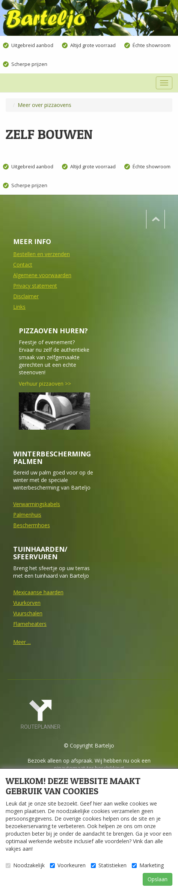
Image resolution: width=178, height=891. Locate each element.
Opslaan (157, 879)
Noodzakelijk (25, 865)
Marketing (148, 865)
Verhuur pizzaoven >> (45, 383)
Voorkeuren (68, 865)
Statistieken (109, 865)
